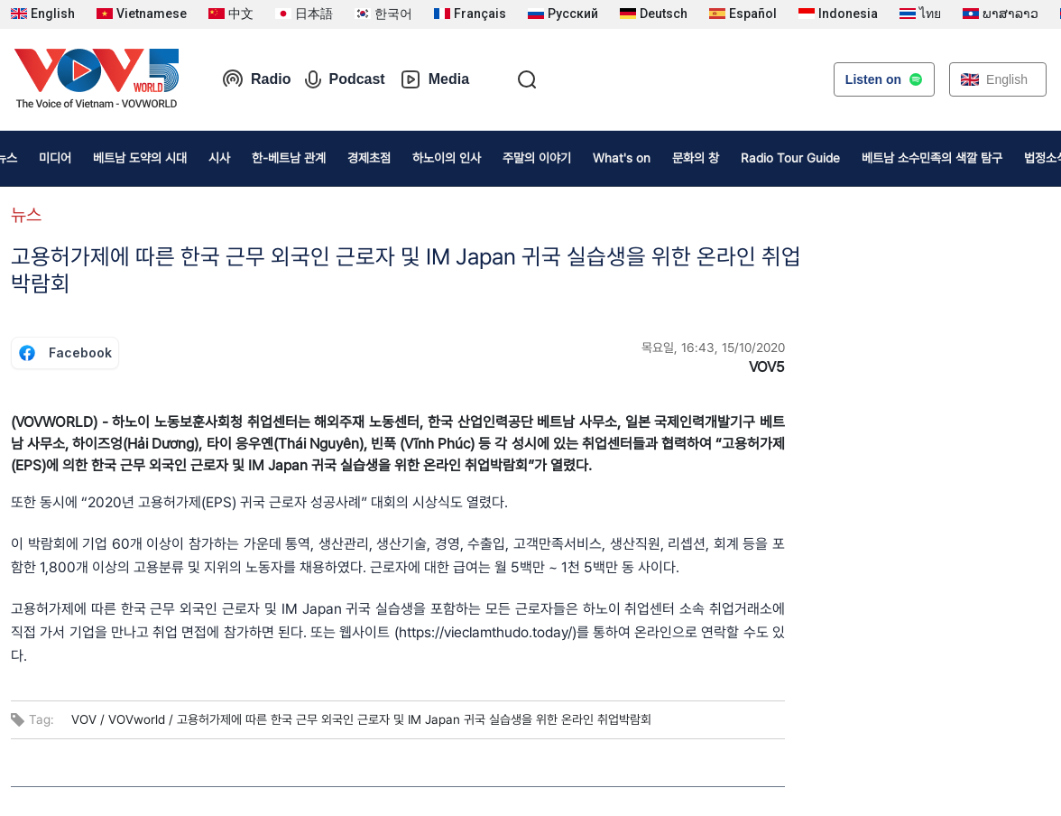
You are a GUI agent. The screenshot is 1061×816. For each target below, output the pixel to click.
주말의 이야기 (537, 158)
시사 (219, 158)
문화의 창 (695, 158)
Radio (256, 79)
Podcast (344, 79)
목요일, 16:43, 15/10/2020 (713, 347)
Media (434, 79)
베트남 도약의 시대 (140, 158)
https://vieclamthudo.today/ (485, 632)
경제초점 (369, 158)
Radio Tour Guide (790, 158)
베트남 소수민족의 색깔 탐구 (932, 158)
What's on (621, 158)
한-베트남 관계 (289, 158)
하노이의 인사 (446, 158)
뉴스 (26, 215)
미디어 (55, 158)
